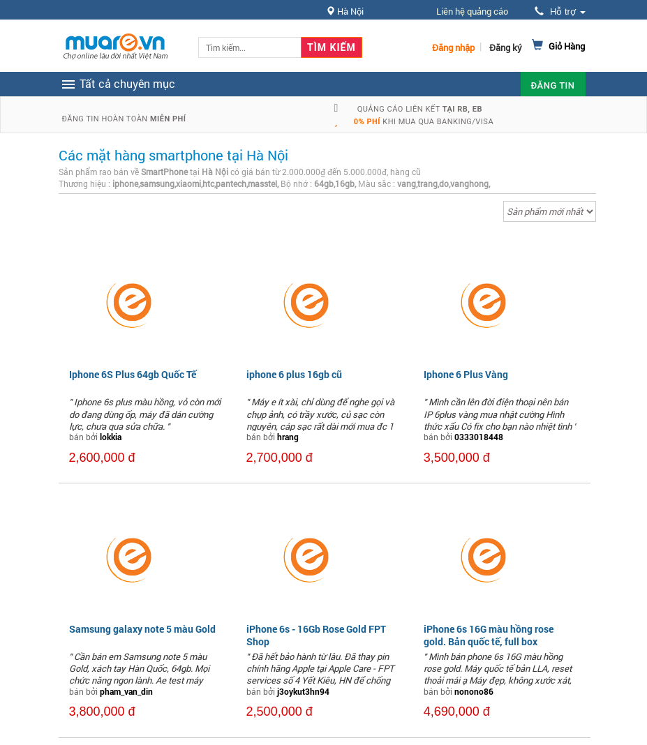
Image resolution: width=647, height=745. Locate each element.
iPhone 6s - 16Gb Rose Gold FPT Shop (316, 635)
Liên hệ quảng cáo (472, 11)
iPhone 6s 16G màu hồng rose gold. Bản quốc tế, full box (488, 635)
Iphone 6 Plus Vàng (466, 374)
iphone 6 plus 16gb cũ (294, 374)
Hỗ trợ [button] (560, 11)
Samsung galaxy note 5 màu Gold (142, 628)
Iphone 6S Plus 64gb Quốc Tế (132, 374)
